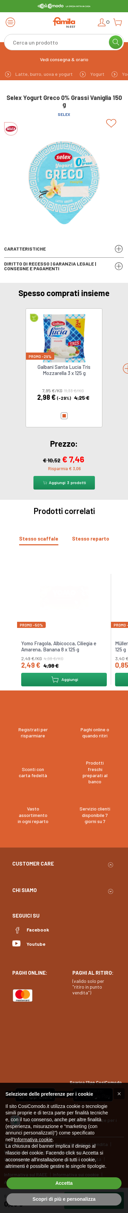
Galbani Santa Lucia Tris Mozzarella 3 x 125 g (64, 370)
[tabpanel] (64, 626)
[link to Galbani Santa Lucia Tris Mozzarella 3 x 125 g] (64, 337)
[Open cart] (117, 22)
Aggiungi (64, 679)
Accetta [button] (64, 1183)
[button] (119, 1093)
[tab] (38, 538)
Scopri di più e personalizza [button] (63, 1199)
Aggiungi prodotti (64, 483)
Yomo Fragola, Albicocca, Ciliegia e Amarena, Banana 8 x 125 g (58, 646)
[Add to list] (112, 123)
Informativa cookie (33, 1139)
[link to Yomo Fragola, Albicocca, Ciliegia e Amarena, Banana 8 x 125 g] (64, 597)
